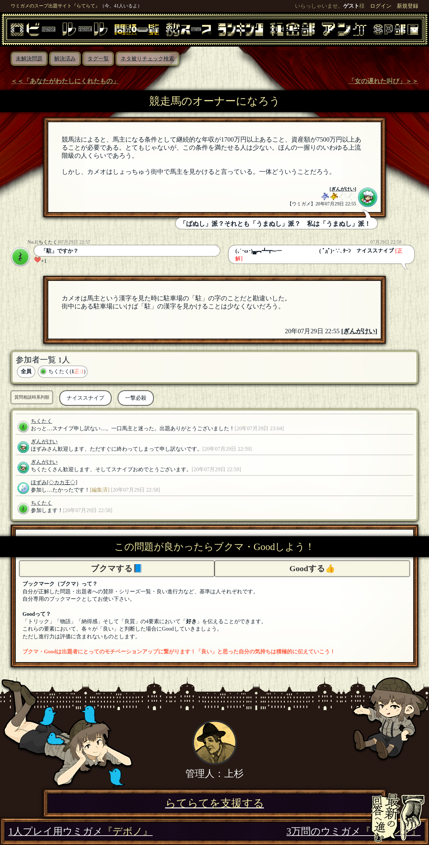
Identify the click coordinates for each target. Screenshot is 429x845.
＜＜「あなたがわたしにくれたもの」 (65, 81)
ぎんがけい (343, 189)
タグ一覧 (98, 58)
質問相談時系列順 (31, 397)
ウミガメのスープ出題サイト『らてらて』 (55, 5)
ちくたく (48, 242)
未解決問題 (29, 58)
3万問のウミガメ (354, 831)
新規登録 (407, 6)
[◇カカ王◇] (62, 482)
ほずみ (39, 482)
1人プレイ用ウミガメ (80, 831)
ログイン (380, 6)
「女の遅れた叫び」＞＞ (383, 81)
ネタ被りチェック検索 (147, 58)
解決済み (65, 58)
